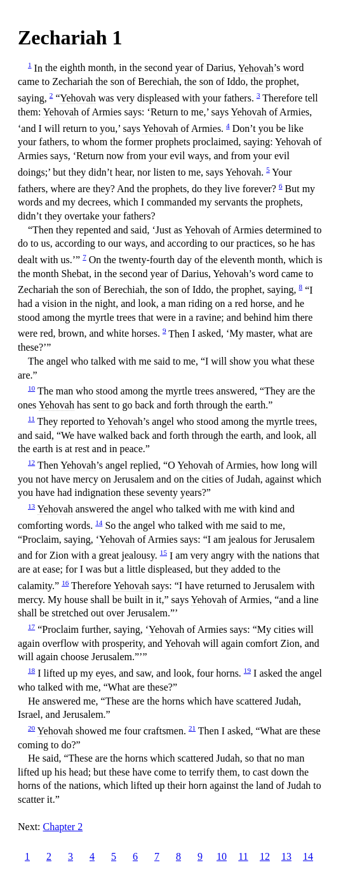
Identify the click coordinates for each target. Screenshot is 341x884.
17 (31, 626)
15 (163, 552)
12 (31, 462)
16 (65, 583)
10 (31, 388)
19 (247, 670)
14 (98, 522)
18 (31, 670)
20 (31, 728)
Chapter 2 (63, 826)
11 (31, 418)
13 (31, 506)
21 (192, 728)
